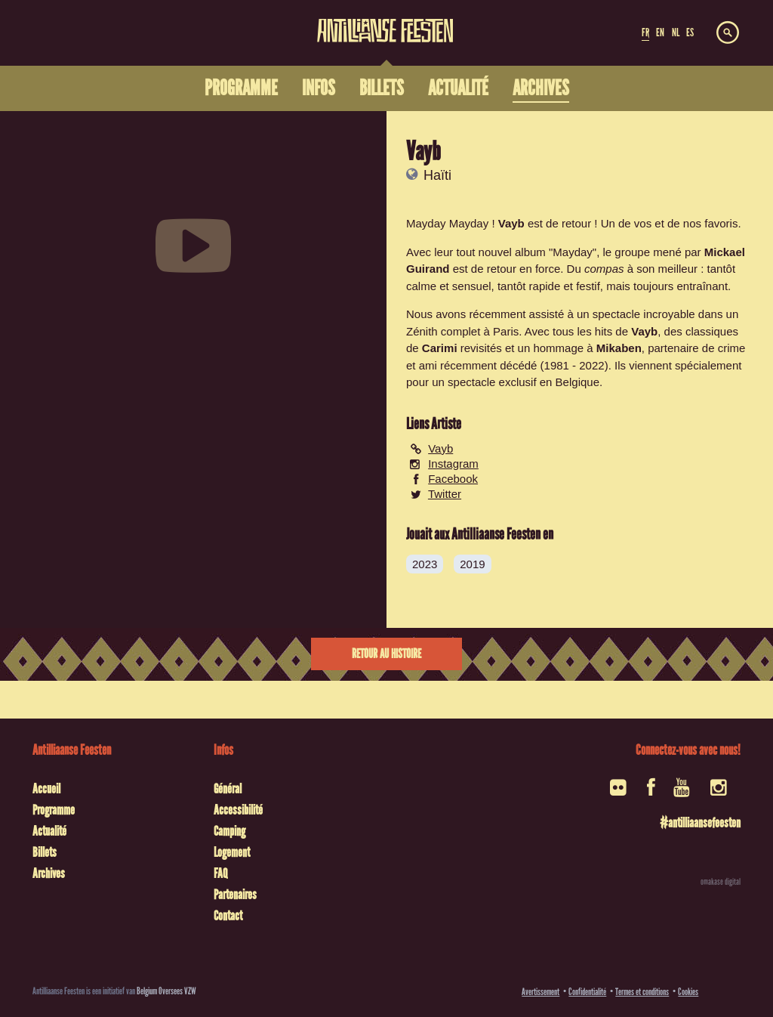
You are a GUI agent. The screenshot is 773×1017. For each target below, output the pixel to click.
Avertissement (540, 991)
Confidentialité (587, 991)
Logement (232, 852)
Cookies (688, 991)
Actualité (49, 831)
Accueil (46, 789)
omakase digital (721, 881)
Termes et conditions (642, 991)
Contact (228, 915)
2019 (472, 564)
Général (228, 789)
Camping (229, 831)
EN (660, 32)
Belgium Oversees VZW (166, 991)
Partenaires (235, 894)
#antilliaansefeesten (700, 823)
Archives (48, 873)
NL (675, 32)
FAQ (220, 873)
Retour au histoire (386, 654)
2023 (424, 564)
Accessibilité (238, 810)
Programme (53, 810)
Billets (44, 852)
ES (690, 32)
